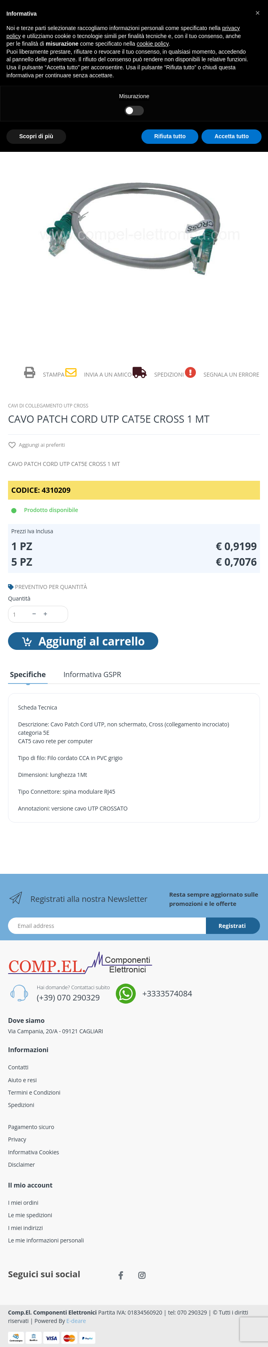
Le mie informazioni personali (46, 1240)
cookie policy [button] (152, 43)
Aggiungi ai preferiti (36, 445)
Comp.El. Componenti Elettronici (52, 1312)
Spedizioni (21, 1105)
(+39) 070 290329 (68, 997)
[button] (257, 12)
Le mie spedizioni (30, 1215)
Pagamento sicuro (31, 1127)
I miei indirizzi (25, 1228)
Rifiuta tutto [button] (170, 136)
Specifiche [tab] (28, 674)
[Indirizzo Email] (107, 925)
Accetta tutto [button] (231, 136)
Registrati (232, 926)
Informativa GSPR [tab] (92, 674)
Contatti (18, 1067)
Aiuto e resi (22, 1080)
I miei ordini (23, 1202)
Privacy (17, 1139)
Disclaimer (21, 1164)
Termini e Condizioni (34, 1092)
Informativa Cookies (33, 1152)
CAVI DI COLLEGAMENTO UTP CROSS (48, 405)
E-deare (76, 1321)
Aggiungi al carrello (83, 641)
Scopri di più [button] (36, 136)
